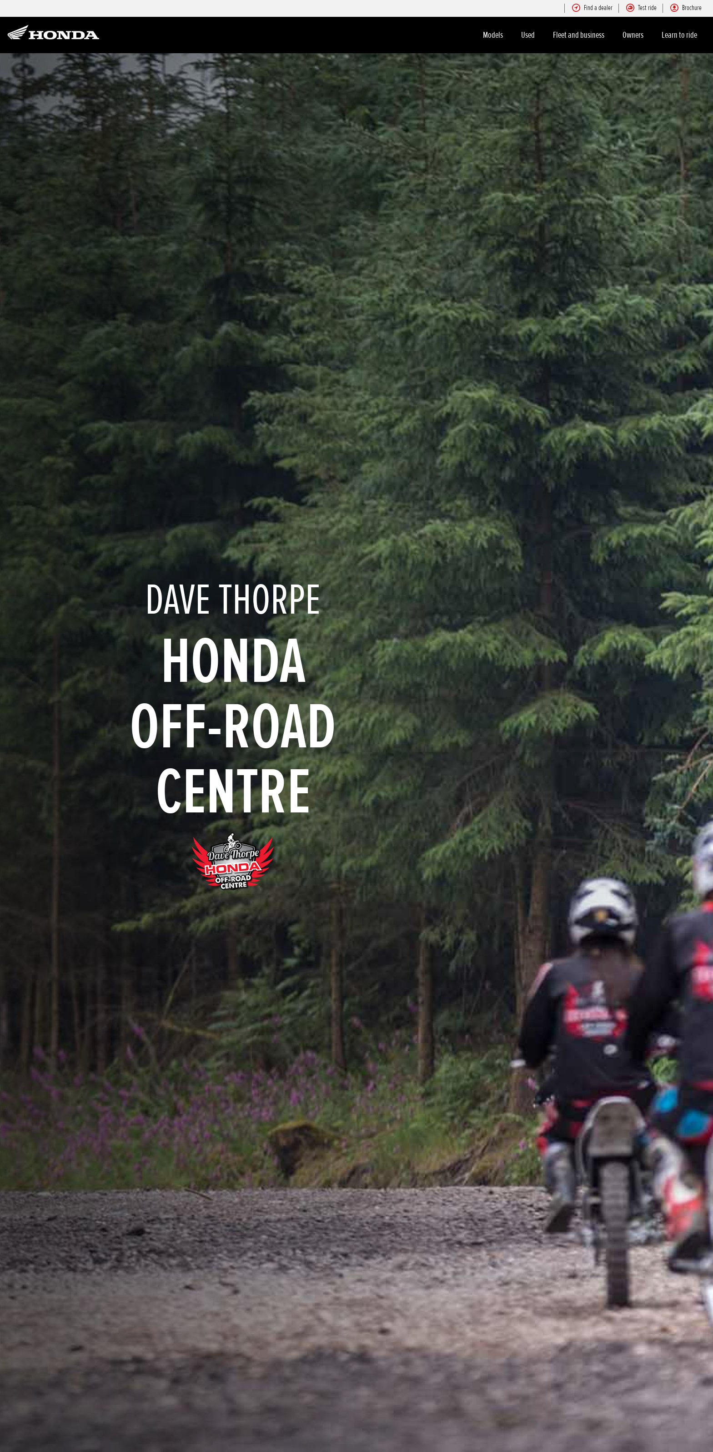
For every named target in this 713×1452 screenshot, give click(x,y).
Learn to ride (679, 35)
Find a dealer (592, 7)
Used (528, 35)
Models (493, 35)
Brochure (686, 7)
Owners (633, 35)
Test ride (641, 7)
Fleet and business (578, 35)
